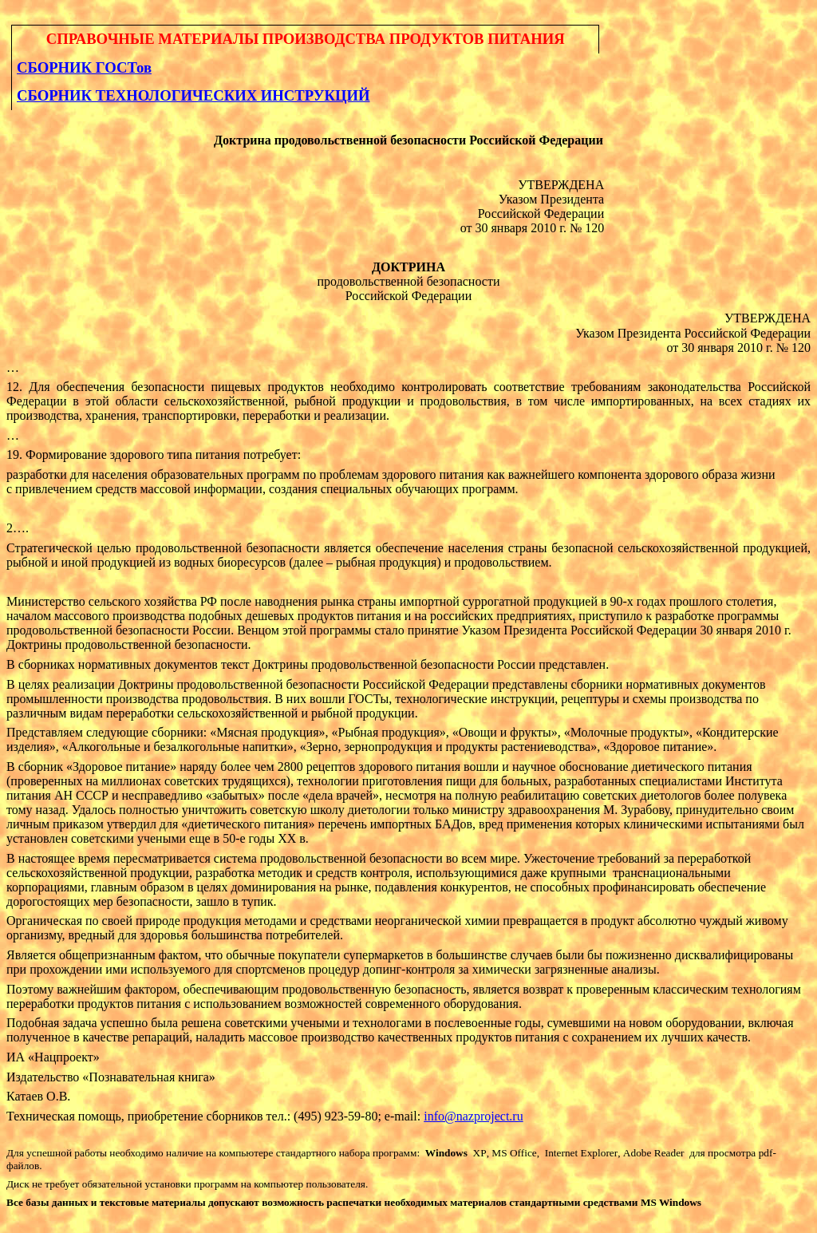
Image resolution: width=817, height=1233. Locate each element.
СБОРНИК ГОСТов (84, 67)
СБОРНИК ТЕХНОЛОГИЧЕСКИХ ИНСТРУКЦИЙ (193, 95)
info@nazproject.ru (473, 1116)
